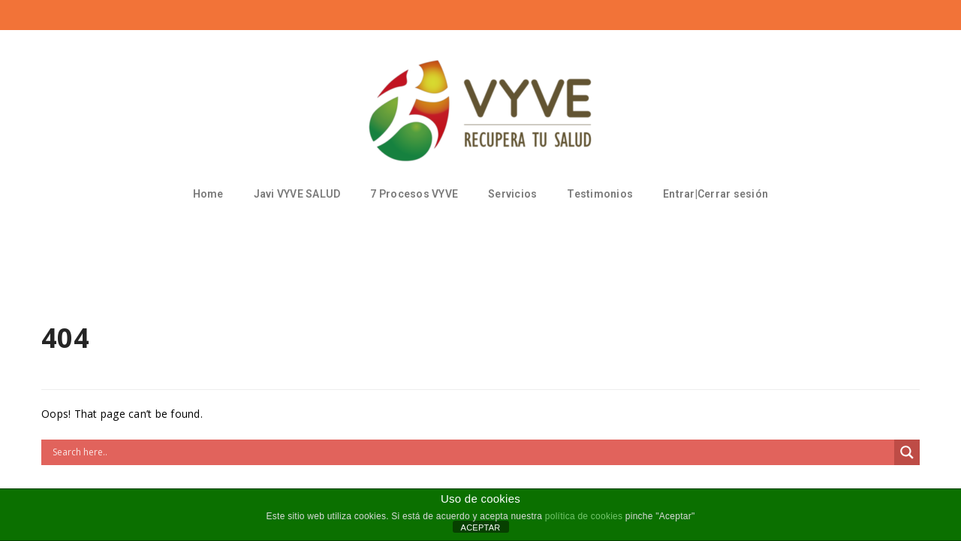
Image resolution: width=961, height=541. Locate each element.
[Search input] (471, 452)
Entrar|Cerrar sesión (715, 194)
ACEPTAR (481, 527)
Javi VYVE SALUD (297, 194)
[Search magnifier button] (907, 452)
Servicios (512, 194)
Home (208, 194)
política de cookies (583, 516)
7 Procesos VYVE (414, 194)
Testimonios (600, 194)
